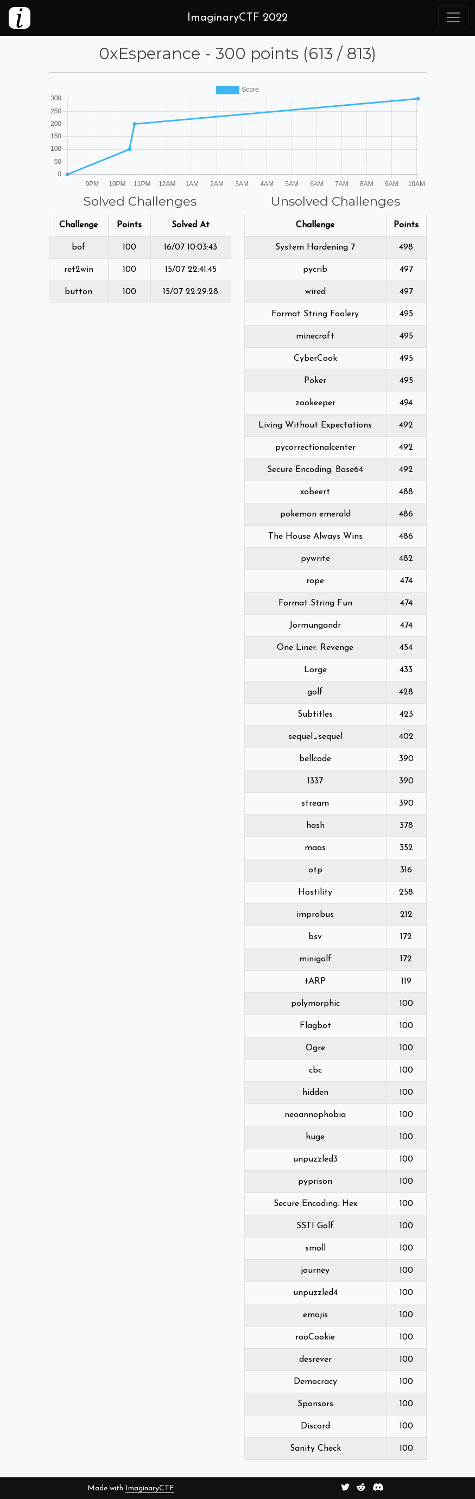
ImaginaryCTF (149, 1488)
